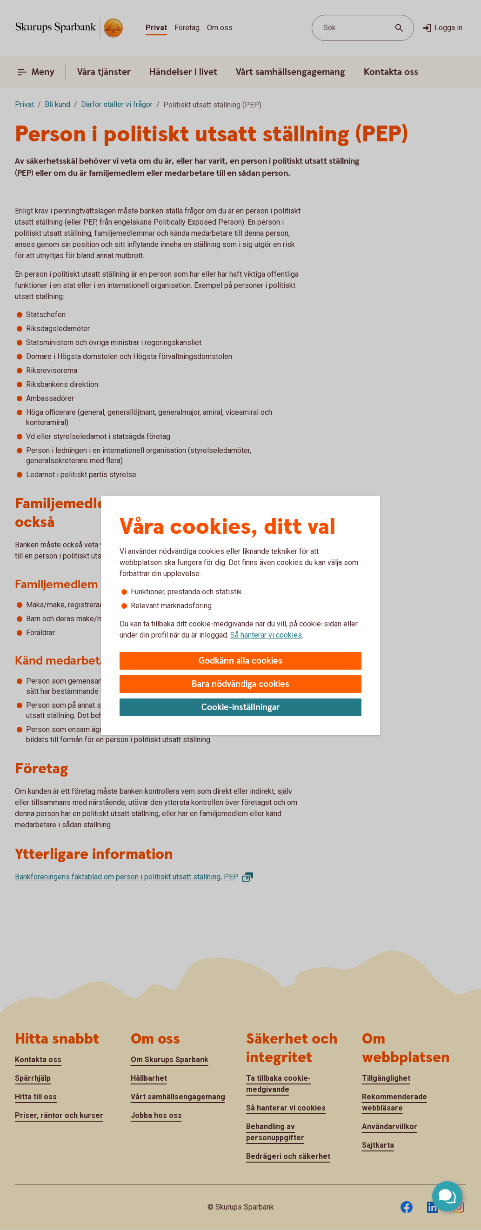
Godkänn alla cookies (240, 661)
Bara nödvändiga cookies (240, 684)
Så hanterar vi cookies (266, 635)
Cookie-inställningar (240, 707)
